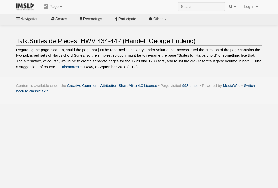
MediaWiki (232, 86)
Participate (127, 19)
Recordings (93, 19)
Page (53, 6)
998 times (190, 86)
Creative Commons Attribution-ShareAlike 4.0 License (112, 86)
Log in (251, 6)
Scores (61, 19)
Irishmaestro (72, 67)
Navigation (29, 19)
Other (157, 19)
